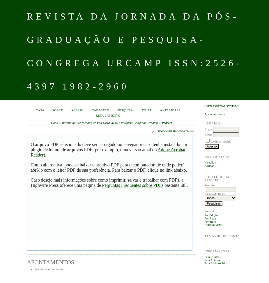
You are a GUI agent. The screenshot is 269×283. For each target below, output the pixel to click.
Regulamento (108, 115)
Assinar (209, 165)
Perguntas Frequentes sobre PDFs (133, 185)
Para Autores (212, 260)
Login (208, 129)
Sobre (57, 110)
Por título (210, 221)
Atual (146, 110)
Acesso (77, 110)
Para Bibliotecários (215, 263)
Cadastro (100, 110)
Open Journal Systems (221, 106)
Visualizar (210, 162)
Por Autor (210, 218)
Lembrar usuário (221, 141)
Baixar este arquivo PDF (176, 130)
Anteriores (170, 110)
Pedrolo (167, 122)
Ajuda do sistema (214, 114)
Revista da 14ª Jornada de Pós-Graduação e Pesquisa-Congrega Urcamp (110, 122)
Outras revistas (213, 224)
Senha (208, 134)
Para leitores (212, 257)
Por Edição (211, 215)
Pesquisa (125, 110)
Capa (40, 110)
